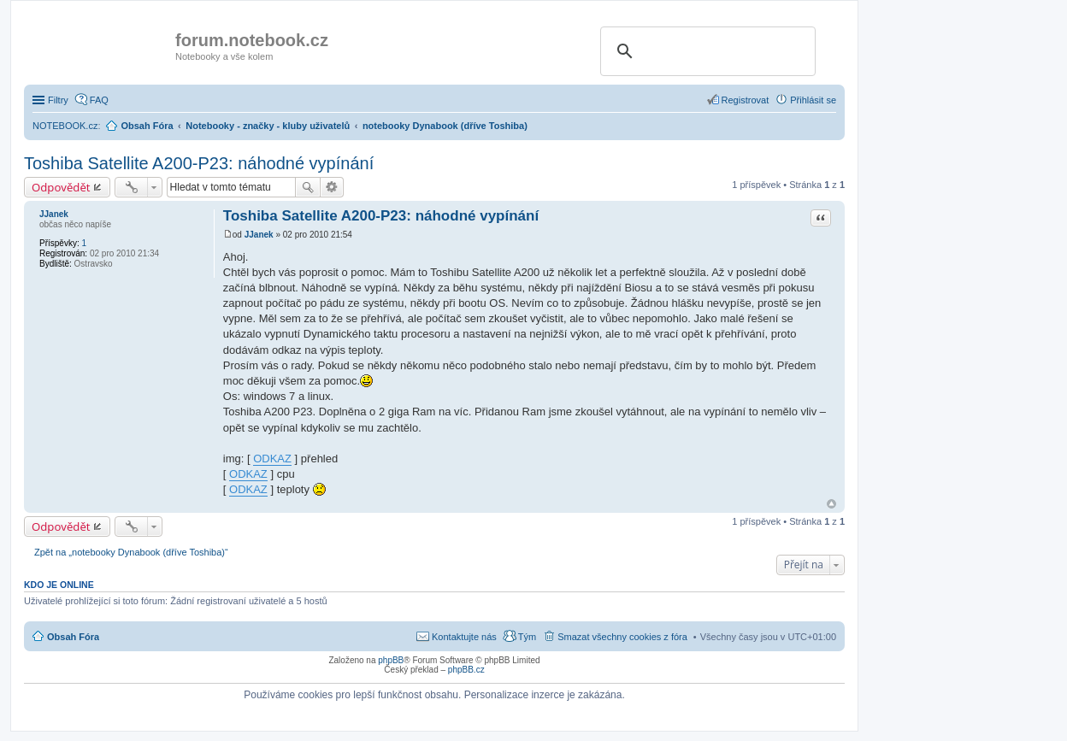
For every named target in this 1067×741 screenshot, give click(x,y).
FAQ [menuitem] (99, 100)
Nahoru (831, 504)
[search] (705, 51)
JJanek (53, 214)
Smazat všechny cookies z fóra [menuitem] (622, 637)
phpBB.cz (466, 669)
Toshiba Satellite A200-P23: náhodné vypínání (199, 163)
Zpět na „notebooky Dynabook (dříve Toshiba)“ (131, 552)
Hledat (308, 187)
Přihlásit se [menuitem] (813, 100)
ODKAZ (272, 458)
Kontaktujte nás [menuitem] (464, 637)
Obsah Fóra (73, 637)
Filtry (58, 100)
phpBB (391, 660)
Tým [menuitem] (527, 637)
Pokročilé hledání (332, 187)
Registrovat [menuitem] (745, 100)
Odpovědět (61, 187)
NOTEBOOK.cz (64, 126)
